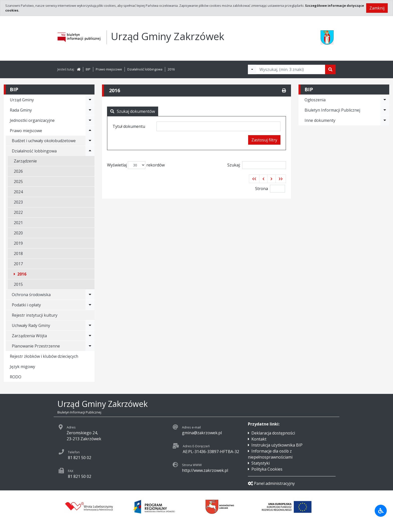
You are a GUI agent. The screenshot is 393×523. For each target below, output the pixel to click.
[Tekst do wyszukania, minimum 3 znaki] (290, 69)
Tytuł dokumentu (129, 126)
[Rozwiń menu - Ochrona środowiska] (89, 295)
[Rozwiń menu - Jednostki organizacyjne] (89, 120)
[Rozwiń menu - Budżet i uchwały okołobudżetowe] (89, 141)
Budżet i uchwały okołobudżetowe (44, 140)
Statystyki (260, 463)
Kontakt (258, 439)
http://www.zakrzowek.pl (205, 470)
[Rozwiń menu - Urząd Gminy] (89, 100)
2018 (18, 253)
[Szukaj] (330, 69)
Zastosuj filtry (264, 140)
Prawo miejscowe (109, 69)
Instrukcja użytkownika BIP (277, 445)
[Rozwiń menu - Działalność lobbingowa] (89, 151)
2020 (18, 233)
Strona (261, 188)
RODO (15, 377)
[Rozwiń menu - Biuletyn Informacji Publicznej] (384, 110)
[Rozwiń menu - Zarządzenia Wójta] (89, 336)
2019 (18, 243)
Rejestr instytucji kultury (34, 315)
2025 (18, 181)
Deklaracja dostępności (273, 433)
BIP (88, 69)
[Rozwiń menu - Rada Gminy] (89, 110)
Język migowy (22, 366)
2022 (18, 212)
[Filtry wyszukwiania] (252, 69)
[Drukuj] (284, 90)
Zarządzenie (25, 161)
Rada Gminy (21, 110)
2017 (18, 264)
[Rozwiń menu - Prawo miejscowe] (89, 131)
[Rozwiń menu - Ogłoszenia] (384, 100)
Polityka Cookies (266, 469)
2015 (18, 284)
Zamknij (376, 8)
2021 (18, 222)
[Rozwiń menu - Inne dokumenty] (384, 120)
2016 (171, 69)
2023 (18, 202)
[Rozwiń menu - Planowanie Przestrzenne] (89, 346)
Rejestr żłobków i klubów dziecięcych (44, 356)
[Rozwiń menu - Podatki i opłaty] (89, 305)
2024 (18, 192)
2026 (18, 171)
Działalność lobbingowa (144, 69)
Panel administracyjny (271, 483)
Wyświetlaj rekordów (136, 165)
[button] (254, 179)
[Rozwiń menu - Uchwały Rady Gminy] (89, 325)
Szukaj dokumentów (132, 111)
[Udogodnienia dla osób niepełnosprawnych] (381, 511)
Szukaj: (256, 165)
